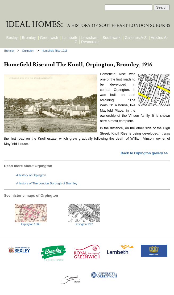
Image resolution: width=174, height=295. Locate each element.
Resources (90, 42)
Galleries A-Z (136, 37)
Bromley (29, 37)
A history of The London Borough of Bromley (46, 183)
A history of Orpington (31, 175)
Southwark (111, 37)
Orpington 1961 (84, 224)
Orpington (28, 50)
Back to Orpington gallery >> (144, 153)
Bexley (12, 37)
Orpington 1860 (30, 224)
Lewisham (89, 37)
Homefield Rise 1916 (54, 50)
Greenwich (49, 37)
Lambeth (69, 37)
